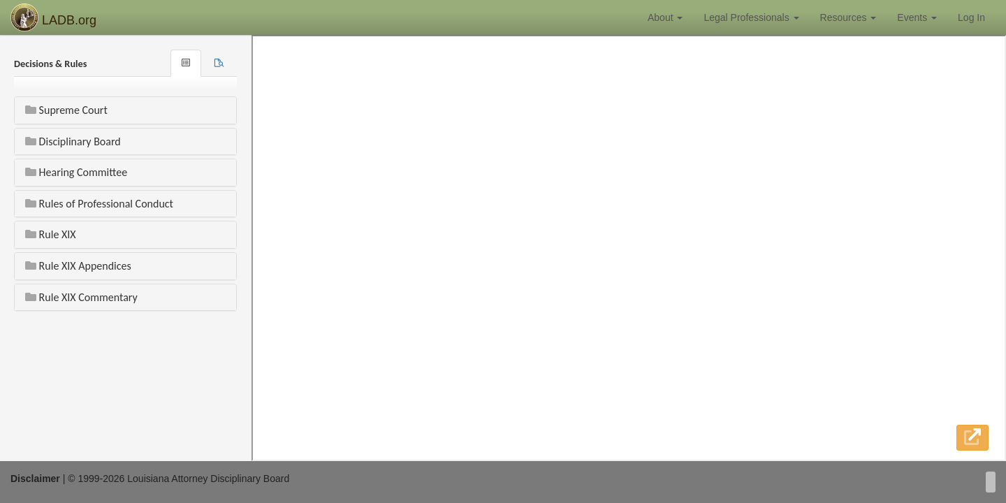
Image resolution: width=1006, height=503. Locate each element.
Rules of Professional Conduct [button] (99, 203)
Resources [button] (848, 17)
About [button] (665, 17)
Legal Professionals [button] (751, 17)
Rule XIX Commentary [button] (81, 297)
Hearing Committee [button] (76, 172)
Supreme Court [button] (66, 110)
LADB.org (53, 17)
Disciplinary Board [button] (73, 141)
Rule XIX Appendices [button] (78, 265)
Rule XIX (50, 234)
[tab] (219, 63)
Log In (971, 17)
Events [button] (917, 17)
